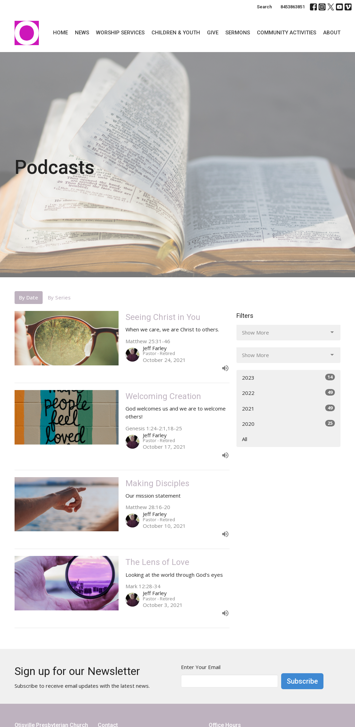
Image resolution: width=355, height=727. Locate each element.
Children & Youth (175, 32)
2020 (288, 423)
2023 (288, 377)
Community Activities (286, 32)
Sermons (237, 32)
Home (60, 32)
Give (212, 32)
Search (264, 6)
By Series (59, 297)
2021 (288, 408)
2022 (288, 392)
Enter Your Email (200, 666)
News (82, 32)
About (331, 32)
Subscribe (302, 681)
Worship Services (120, 32)
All (244, 439)
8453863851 (292, 6)
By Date (28, 297)
